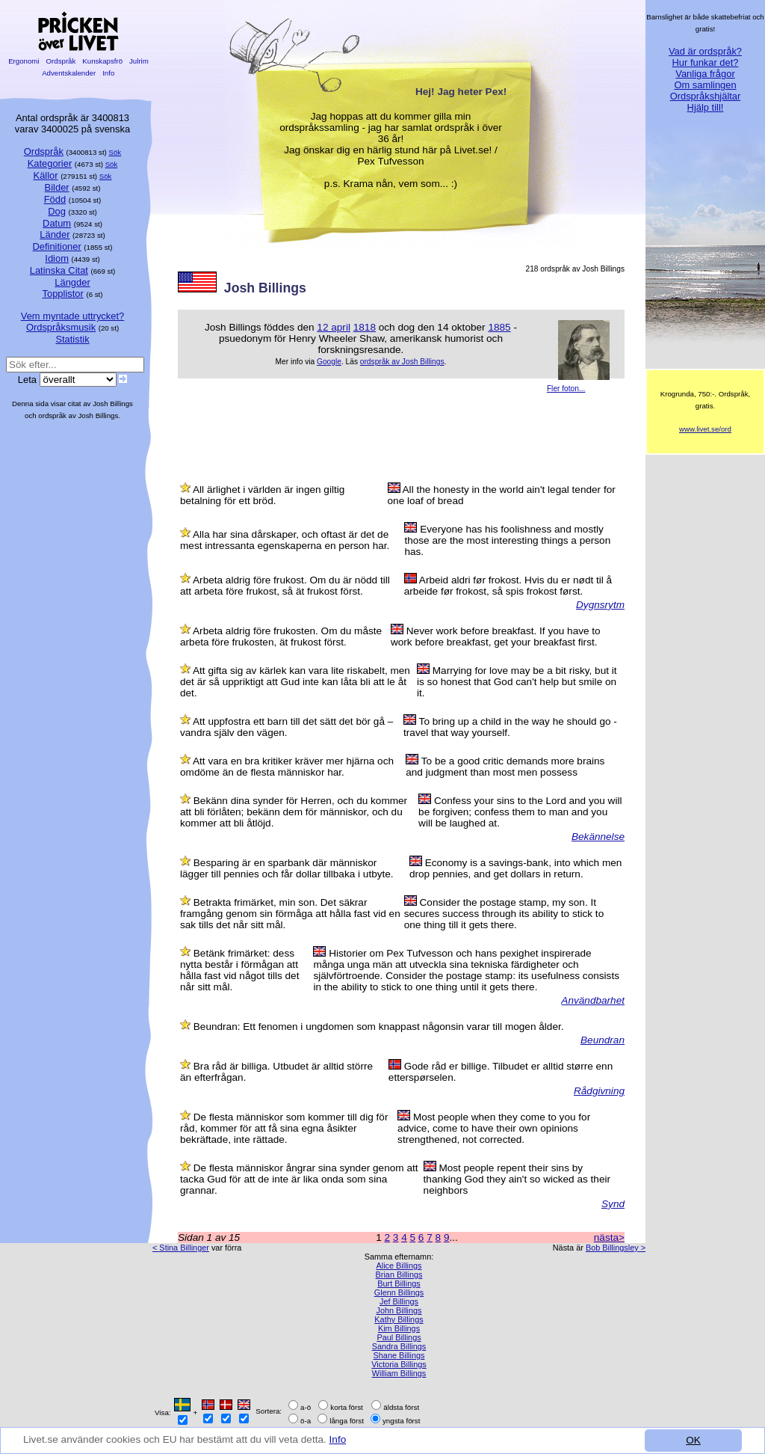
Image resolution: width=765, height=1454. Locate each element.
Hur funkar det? (705, 62)
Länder (54, 234)
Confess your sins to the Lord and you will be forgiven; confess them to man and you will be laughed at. (520, 812)
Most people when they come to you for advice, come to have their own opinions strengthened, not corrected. (493, 1128)
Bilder (57, 187)
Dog (57, 211)
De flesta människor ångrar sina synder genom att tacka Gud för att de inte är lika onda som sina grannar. (299, 1179)
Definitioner (56, 246)
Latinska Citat (59, 270)
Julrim (138, 61)
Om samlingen (705, 85)
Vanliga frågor (704, 73)
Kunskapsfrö (103, 61)
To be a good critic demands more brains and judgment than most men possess (505, 766)
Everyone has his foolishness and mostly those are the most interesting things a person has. (507, 540)
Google (329, 362)
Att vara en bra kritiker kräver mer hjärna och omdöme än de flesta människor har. (287, 766)
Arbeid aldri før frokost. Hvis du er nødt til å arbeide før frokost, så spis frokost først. (508, 585)
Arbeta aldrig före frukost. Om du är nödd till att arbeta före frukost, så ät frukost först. (285, 585)
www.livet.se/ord (705, 429)
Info (338, 1439)
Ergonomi (23, 61)
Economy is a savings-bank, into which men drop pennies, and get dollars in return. (515, 868)
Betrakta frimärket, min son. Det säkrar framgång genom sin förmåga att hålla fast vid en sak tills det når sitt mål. (290, 913)
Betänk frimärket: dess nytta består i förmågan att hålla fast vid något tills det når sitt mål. (239, 970)
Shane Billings (399, 1355)
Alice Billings (398, 1265)
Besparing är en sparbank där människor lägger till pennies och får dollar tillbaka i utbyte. (287, 868)
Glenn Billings (399, 1292)
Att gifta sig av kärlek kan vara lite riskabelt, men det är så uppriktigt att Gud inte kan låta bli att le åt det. (295, 682)
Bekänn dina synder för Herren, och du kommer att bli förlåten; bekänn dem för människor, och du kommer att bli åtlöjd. (293, 812)
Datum (57, 223)
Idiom (57, 258)
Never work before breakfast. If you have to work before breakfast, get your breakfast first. (496, 636)
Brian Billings (399, 1274)
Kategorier (50, 163)
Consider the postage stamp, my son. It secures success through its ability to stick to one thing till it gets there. (504, 913)
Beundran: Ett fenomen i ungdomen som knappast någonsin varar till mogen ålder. (378, 1026)
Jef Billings (399, 1301)
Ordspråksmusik (61, 327)
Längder (72, 282)
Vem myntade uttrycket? (72, 316)
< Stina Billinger (180, 1247)
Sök (115, 152)
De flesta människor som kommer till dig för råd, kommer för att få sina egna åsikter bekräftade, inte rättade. (284, 1128)
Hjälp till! (705, 107)
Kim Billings (399, 1328)
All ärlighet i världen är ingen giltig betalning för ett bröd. (262, 495)
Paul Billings (399, 1337)
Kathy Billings (398, 1319)
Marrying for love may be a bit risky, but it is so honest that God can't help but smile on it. (517, 682)
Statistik (72, 339)
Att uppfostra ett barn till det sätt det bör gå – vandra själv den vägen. (286, 727)
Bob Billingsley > (615, 1247)
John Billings (398, 1310)
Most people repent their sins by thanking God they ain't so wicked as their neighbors (517, 1179)
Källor (46, 175)
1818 (364, 327)
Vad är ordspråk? (705, 51)
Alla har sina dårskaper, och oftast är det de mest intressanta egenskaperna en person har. (284, 540)
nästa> (609, 1237)
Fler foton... (566, 388)
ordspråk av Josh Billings (402, 362)
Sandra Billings (399, 1346)
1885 (499, 327)
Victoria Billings (399, 1364)
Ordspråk (61, 61)
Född (55, 199)
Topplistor (63, 293)
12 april (333, 327)
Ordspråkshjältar (705, 96)
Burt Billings (398, 1283)
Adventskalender (69, 73)
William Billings (399, 1373)
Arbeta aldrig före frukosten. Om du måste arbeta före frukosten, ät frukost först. (281, 636)
